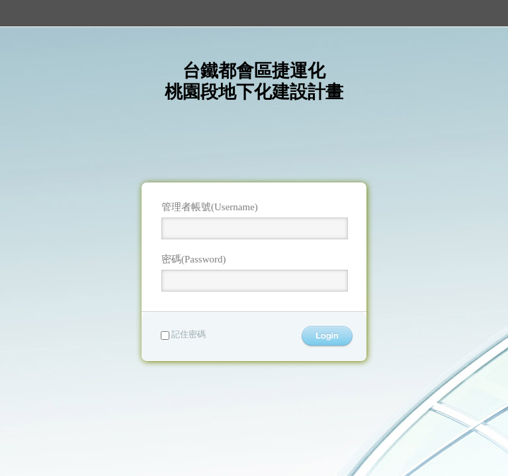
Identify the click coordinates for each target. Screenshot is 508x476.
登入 (327, 337)
